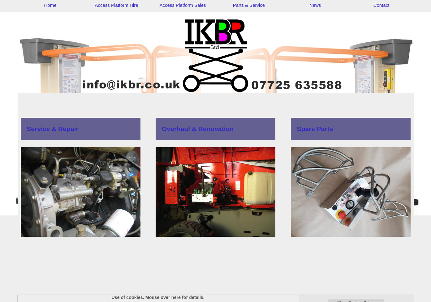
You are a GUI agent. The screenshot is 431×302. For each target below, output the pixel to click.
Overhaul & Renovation (198, 128)
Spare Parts (315, 128)
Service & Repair (53, 128)
